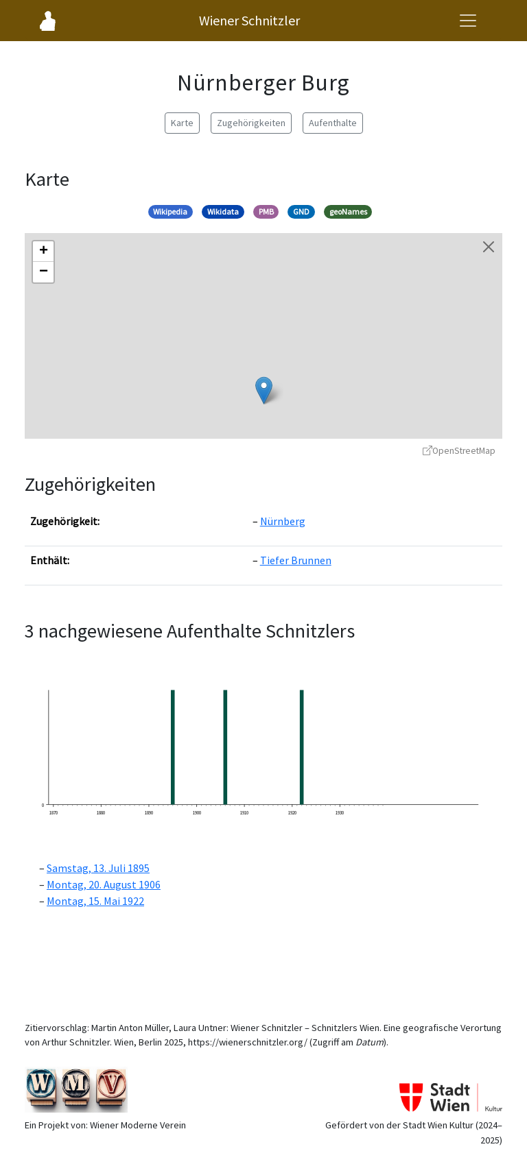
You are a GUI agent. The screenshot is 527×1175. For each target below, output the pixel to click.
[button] (263, 390)
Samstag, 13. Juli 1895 (98, 868)
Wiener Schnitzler (249, 20)
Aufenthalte (333, 123)
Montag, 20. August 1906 (104, 884)
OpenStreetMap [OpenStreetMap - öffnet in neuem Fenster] (459, 451)
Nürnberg (282, 521)
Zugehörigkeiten (251, 123)
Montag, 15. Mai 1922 (95, 901)
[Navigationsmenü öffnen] (468, 20)
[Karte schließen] (488, 247)
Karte (182, 123)
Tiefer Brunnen (295, 560)
